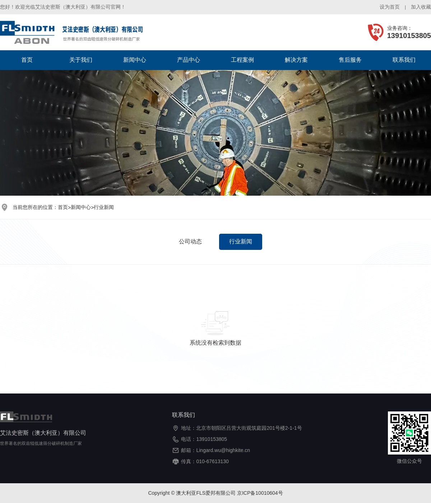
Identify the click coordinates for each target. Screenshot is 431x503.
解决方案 (296, 60)
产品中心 (188, 60)
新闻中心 (134, 60)
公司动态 (190, 241)
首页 (27, 60)
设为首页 (390, 7)
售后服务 (350, 60)
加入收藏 (421, 7)
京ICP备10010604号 (260, 493)
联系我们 (404, 60)
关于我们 (80, 60)
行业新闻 (104, 207)
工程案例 (242, 60)
